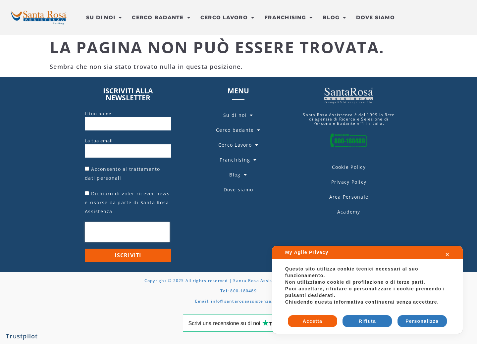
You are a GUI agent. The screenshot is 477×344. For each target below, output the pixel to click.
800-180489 (243, 291)
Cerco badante (161, 18)
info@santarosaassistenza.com (246, 301)
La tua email (99, 141)
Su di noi (104, 18)
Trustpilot (22, 336)
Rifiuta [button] (367, 321)
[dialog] (367, 290)
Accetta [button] (312, 321)
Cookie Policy (349, 167)
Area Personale (349, 197)
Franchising (288, 18)
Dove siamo (375, 17)
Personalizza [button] (422, 321)
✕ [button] (447, 254)
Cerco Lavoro (227, 18)
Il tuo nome (98, 114)
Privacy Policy (349, 182)
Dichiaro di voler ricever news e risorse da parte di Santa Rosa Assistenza (127, 202)
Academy (348, 212)
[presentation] (127, 232)
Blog (334, 18)
